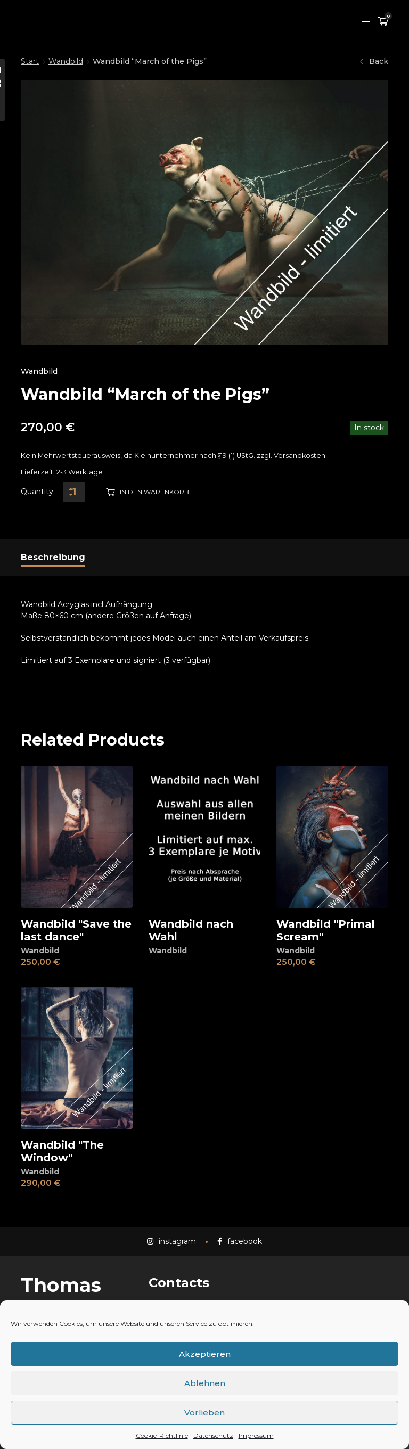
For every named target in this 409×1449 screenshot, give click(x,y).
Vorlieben (204, 1412)
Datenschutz (213, 1435)
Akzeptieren (205, 1354)
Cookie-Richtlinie (162, 1435)
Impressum (256, 1435)
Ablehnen (204, 1383)
